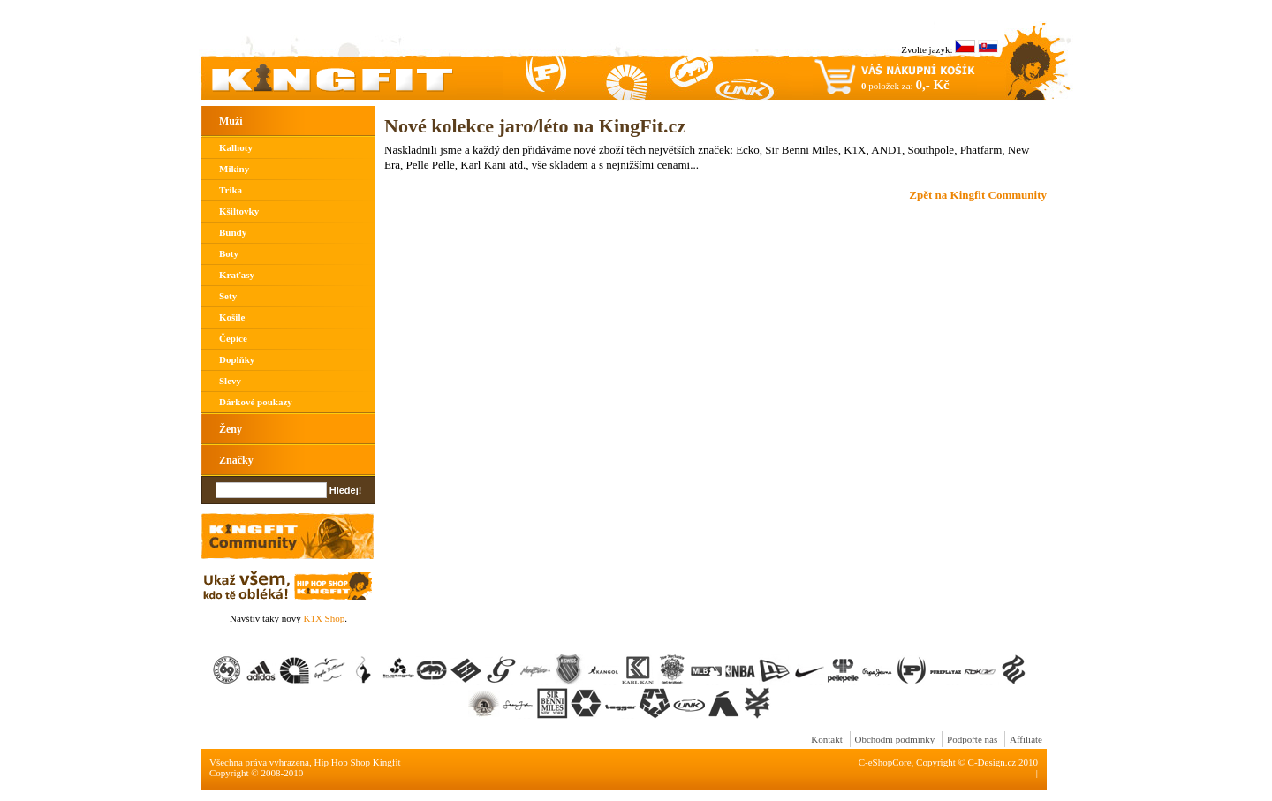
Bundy (232, 232)
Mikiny (234, 168)
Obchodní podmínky (895, 739)
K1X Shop (323, 618)
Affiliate (1026, 739)
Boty (228, 253)
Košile (232, 317)
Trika (230, 190)
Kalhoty (236, 147)
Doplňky (236, 359)
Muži (231, 121)
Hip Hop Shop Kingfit (357, 762)
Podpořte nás (972, 739)
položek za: (905, 85)
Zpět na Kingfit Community (978, 194)
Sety (228, 296)
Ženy (230, 429)
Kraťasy (236, 274)
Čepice (233, 338)
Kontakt (826, 739)
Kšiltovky (239, 211)
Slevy (230, 380)
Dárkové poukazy (255, 402)
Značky (236, 460)
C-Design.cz (992, 762)
